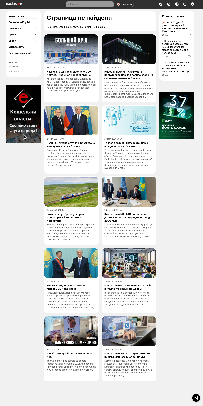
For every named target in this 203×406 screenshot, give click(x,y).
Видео (12, 40)
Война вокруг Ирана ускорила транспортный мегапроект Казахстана (66, 217)
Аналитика (15, 28)
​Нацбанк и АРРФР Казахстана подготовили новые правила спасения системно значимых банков (128, 75)
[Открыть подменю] (36, 28)
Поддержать (124, 4)
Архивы (13, 34)
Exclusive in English (20, 22)
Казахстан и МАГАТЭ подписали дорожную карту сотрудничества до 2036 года (127, 217)
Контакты (13, 66)
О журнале (14, 71)
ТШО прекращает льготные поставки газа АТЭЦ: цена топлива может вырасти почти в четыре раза (175, 47)
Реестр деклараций (20, 53)
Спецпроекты (16, 46)
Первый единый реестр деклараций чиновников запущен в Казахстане (174, 27)
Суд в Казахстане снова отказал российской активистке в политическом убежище (175, 67)
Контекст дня (16, 16)
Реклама (13, 62)
